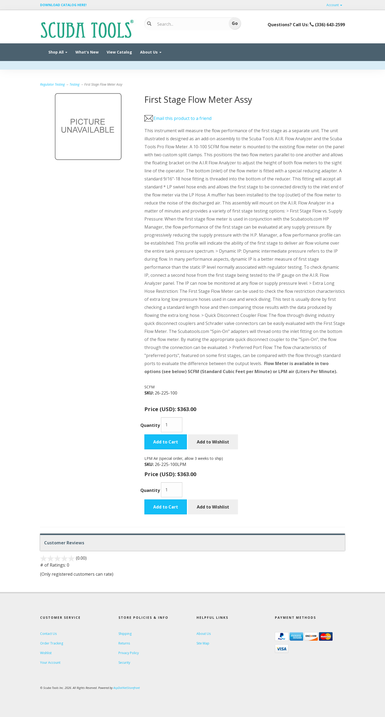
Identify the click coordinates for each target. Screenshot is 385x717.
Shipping (125, 633)
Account (334, 5)
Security (124, 662)
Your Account (50, 662)
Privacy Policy (128, 653)
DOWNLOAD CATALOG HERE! (63, 5)
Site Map (203, 643)
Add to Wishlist (213, 442)
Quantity (150, 425)
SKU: (149, 393)
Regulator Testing (52, 84)
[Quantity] (171, 424)
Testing (74, 84)
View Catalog (119, 52)
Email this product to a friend (182, 118)
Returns (124, 643)
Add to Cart (165, 442)
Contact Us (48, 633)
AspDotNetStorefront (126, 688)
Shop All (57, 52)
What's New (87, 52)
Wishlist (46, 653)
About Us (150, 52)
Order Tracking (51, 643)
